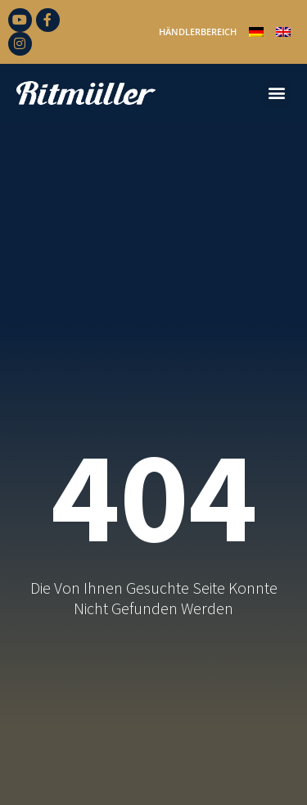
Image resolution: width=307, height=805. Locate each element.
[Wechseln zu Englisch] (283, 32)
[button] (276, 92)
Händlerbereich (198, 31)
